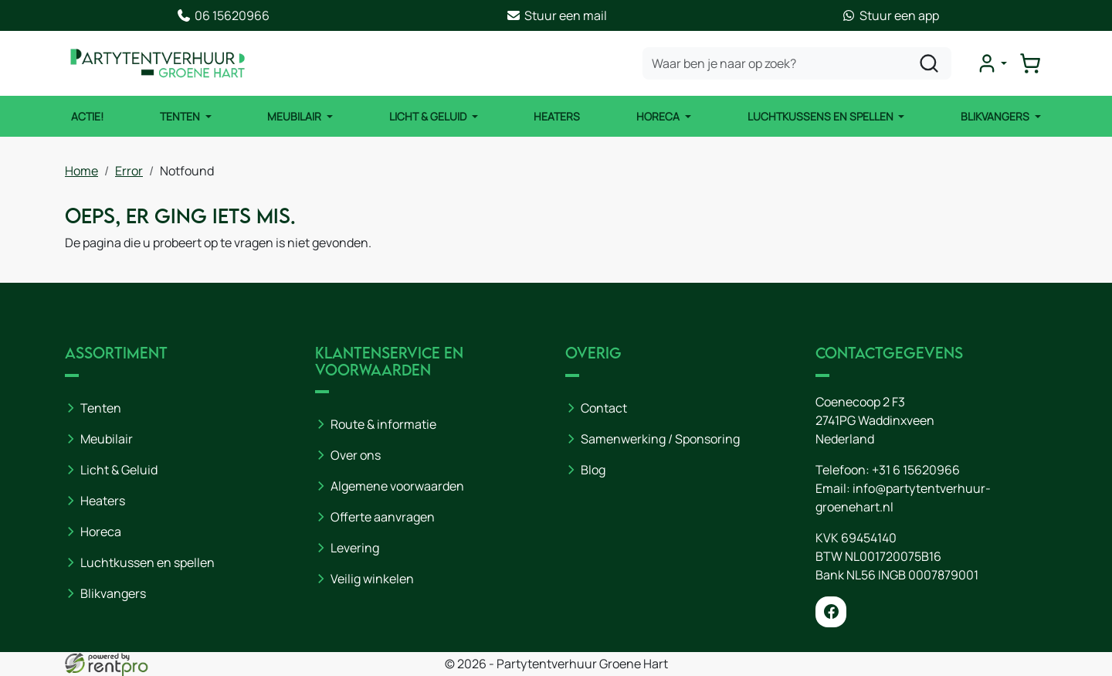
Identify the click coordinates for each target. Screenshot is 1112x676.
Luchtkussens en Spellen (822, 116)
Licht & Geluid (429, 116)
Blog (593, 469)
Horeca (659, 116)
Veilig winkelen (372, 578)
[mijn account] (991, 63)
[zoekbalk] (796, 63)
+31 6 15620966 (916, 469)
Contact (604, 407)
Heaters (557, 116)
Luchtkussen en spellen (147, 562)
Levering (355, 547)
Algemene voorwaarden (397, 485)
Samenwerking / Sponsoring (660, 438)
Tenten (181, 116)
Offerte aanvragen (383, 516)
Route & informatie (383, 424)
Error (129, 170)
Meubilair (295, 116)
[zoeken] (929, 63)
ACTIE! (87, 116)
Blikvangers (996, 116)
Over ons (356, 455)
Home (81, 170)
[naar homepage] (157, 63)
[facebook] (830, 611)
